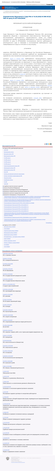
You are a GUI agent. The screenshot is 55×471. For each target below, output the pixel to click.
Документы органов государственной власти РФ (16, 193)
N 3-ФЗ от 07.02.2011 (7, 304)
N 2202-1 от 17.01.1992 (7, 335)
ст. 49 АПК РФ (6, 443)
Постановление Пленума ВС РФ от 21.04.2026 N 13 (16, 210)
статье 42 (22, 74)
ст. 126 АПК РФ (6, 438)
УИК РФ (6, 183)
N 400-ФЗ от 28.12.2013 (8, 253)
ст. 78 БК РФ (5, 397)
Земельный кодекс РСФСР (10, 234)
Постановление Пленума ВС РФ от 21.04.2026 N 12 (16, 208)
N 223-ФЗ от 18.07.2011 (7, 330)
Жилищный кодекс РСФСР (10, 232)
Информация (6, 2)
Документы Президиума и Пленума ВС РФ (14, 194)
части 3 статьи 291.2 (17, 80)
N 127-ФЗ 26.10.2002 (7, 340)
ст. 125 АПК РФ (6, 450)
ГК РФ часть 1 (7, 158)
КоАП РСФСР (7, 238)
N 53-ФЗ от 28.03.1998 (7, 361)
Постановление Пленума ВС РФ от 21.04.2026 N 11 (16, 204)
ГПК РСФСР (7, 228)
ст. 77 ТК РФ (5, 417)
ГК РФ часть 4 (7, 163)
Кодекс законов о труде (10, 240)
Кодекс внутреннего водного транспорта (14, 173)
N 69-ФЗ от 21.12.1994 (7, 258)
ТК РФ (5, 181)
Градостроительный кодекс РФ (11, 165)
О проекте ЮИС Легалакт (18, 2)
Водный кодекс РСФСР (9, 226)
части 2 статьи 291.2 (17, 58)
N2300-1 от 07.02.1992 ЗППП (9, 284)
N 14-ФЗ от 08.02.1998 (7, 325)
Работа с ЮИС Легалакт (33, 2)
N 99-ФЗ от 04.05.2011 (7, 320)
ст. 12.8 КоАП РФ (6, 403)
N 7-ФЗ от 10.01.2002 (7, 299)
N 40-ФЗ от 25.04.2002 (8, 263)
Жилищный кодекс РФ (9, 167)
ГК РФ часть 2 (7, 160)
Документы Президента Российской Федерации (16, 189)
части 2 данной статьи (32, 87)
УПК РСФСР (7, 246)
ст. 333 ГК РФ (6, 371)
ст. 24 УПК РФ (6, 432)
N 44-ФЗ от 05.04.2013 (8, 350)
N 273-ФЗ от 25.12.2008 (8, 289)
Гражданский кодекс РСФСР (11, 230)
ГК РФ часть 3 (7, 162)
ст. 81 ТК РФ (5, 391)
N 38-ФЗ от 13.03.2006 (7, 294)
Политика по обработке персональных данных (18, 462)
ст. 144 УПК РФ (6, 422)
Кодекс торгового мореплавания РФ (13, 175)
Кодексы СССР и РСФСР (10, 225)
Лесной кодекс (7, 177)
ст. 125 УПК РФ (6, 427)
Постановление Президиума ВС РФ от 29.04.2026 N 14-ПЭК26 (19, 203)
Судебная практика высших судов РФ (13, 186)
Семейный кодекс (8, 179)
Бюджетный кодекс (9, 152)
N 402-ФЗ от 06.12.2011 (8, 309)
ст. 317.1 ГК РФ (6, 376)
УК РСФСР (6, 244)
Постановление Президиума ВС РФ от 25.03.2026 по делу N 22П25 (20, 217)
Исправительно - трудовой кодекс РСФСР (14, 236)
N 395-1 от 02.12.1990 (7, 366)
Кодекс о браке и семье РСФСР (11, 242)
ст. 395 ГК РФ (6, 381)
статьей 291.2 (38, 98)
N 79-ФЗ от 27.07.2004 (8, 274)
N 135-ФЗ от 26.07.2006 (8, 315)
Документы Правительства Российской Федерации (16, 191)
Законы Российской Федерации (12, 187)
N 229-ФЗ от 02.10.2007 (8, 356)
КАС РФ (6, 171)
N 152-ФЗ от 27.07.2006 (8, 345)
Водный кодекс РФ (8, 154)
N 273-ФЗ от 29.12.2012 (8, 268)
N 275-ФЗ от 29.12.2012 (8, 279)
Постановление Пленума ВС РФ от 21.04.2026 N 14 (16, 206)
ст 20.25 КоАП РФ (7, 386)
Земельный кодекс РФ (9, 169)
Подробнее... (49, 222)
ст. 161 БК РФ (5, 412)
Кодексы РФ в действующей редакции (13, 148)
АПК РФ (6, 150)
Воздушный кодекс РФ (9, 156)
